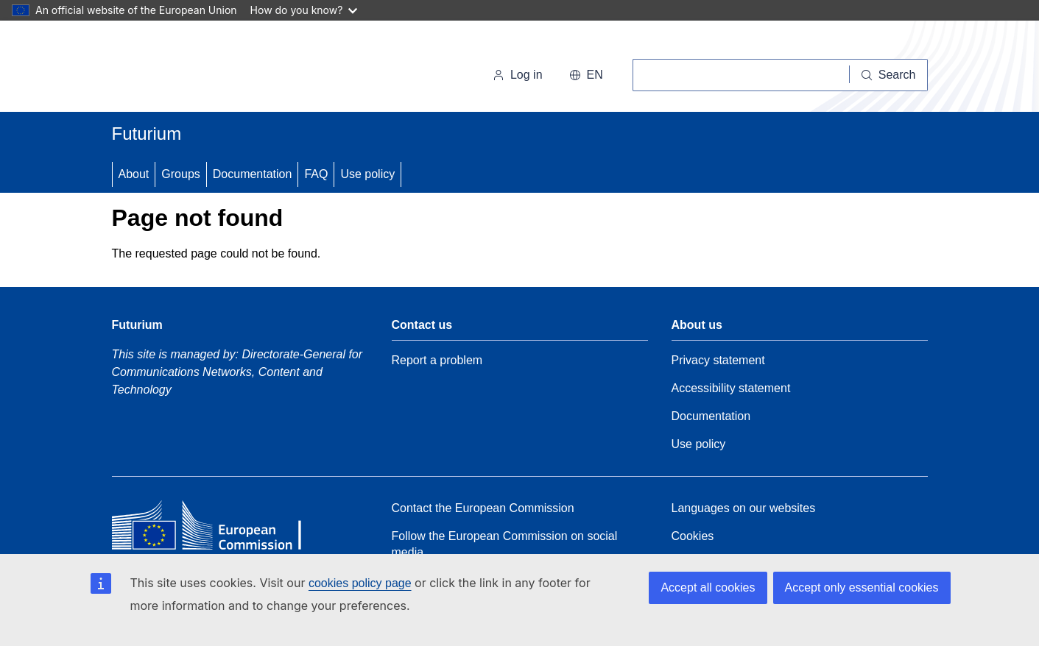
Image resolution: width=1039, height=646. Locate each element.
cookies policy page (360, 583)
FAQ (316, 174)
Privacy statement (718, 360)
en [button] (586, 74)
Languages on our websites (744, 508)
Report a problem (437, 360)
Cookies (693, 536)
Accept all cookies (708, 587)
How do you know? (304, 10)
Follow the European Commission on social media (505, 544)
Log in (518, 74)
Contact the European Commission (483, 508)
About (134, 174)
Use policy (367, 174)
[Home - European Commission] (213, 69)
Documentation (252, 174)
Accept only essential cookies (862, 587)
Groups (180, 174)
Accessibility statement (731, 388)
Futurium (147, 133)
